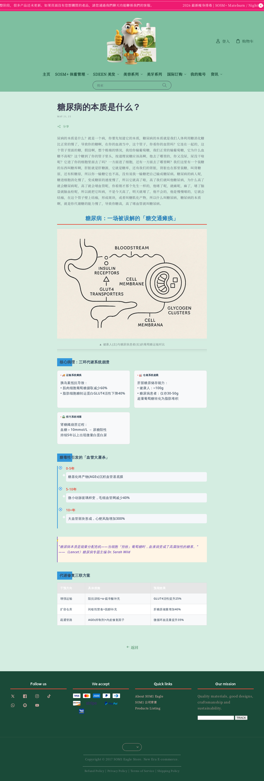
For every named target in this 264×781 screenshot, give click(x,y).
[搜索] (164, 85)
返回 (132, 647)
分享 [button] (63, 126)
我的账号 (198, 74)
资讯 (214, 74)
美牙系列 (154, 74)
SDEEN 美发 (104, 74)
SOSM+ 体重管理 (70, 74)
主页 (46, 74)
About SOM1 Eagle (149, 696)
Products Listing (147, 708)
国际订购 (174, 74)
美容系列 (131, 74)
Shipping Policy (168, 771)
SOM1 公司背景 (146, 702)
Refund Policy (94, 771)
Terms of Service (142, 771)
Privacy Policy (117, 771)
